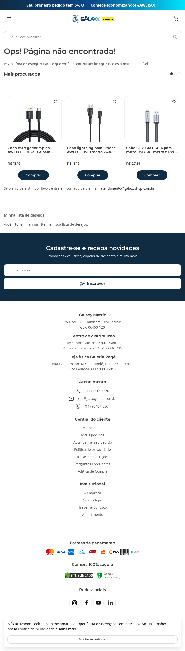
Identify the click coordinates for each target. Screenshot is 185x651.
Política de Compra (92, 471)
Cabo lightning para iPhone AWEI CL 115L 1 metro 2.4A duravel (91, 150)
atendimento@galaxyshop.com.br (127, 188)
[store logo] (92, 19)
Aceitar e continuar (92, 639)
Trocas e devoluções (92, 456)
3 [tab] (179, 73)
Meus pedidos (92, 435)
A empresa (92, 493)
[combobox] (92, 37)
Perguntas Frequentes (92, 464)
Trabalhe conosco (93, 507)
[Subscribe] (92, 283)
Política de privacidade (36, 629)
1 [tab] (171, 73)
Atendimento (92, 514)
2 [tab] (175, 73)
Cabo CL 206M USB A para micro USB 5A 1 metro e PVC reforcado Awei (150, 150)
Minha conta (92, 428)
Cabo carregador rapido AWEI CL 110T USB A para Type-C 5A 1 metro (29, 150)
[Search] (175, 37)
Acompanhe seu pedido (92, 442)
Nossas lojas (93, 500)
